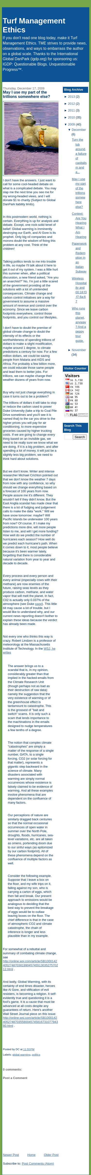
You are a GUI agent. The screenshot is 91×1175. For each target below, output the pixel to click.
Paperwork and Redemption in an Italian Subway (79, 257)
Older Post (51, 1155)
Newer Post (11, 1155)
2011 (71, 110)
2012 (71, 103)
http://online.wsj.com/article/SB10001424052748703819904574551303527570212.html (30, 965)
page (38, 604)
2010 (71, 117)
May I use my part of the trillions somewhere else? (26, 94)
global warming (21, 1054)
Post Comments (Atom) (38, 1163)
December (79, 130)
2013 (71, 96)
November (79, 350)
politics (36, 1054)
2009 (71, 124)
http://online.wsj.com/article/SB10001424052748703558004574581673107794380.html (30, 1022)
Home (31, 1155)
